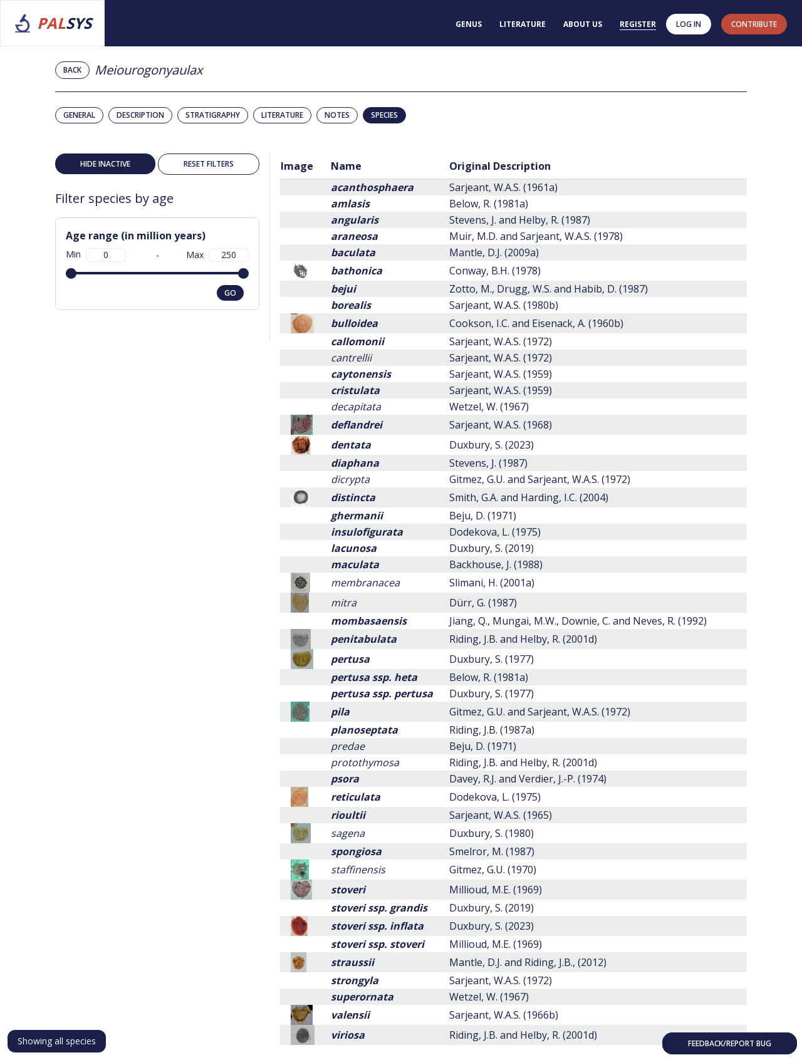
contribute (754, 24)
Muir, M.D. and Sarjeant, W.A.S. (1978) (536, 236)
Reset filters (209, 163)
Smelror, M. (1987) (491, 851)
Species (384, 115)
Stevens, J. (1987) (488, 463)
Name (346, 166)
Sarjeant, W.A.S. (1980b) (503, 305)
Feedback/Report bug (729, 1043)
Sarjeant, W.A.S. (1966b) (503, 1015)
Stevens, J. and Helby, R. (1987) (519, 220)
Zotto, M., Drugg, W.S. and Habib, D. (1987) (548, 289)
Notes (337, 115)
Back (72, 70)
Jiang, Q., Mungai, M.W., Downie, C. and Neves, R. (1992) (578, 621)
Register (638, 24)
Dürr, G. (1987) (483, 603)
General (79, 115)
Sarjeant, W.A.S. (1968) (500, 425)
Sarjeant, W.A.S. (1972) (500, 341)
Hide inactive (105, 163)
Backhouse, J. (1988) (496, 564)
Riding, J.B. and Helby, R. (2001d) (523, 639)
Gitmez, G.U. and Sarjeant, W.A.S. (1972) (539, 479)
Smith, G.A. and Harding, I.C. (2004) (528, 497)
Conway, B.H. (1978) (495, 271)
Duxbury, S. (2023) (491, 445)
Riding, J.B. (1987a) (491, 730)
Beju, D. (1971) (482, 515)
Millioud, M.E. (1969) (495, 889)
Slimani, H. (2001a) (491, 583)
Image (297, 166)
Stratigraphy (212, 115)
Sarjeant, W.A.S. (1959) (500, 374)
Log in (688, 24)
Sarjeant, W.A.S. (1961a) (503, 187)
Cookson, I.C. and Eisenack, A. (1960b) (536, 323)
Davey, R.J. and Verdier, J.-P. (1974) (528, 779)
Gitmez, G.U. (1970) (492, 869)
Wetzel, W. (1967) (489, 406)
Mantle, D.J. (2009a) (494, 252)
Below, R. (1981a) (488, 203)
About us (582, 24)
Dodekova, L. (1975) (495, 532)
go (230, 293)
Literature (522, 24)
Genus (469, 24)
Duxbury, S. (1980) (491, 833)
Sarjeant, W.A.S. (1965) (500, 815)
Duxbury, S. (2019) (491, 548)
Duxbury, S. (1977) (491, 659)
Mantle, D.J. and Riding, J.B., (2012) (528, 962)
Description (140, 115)
